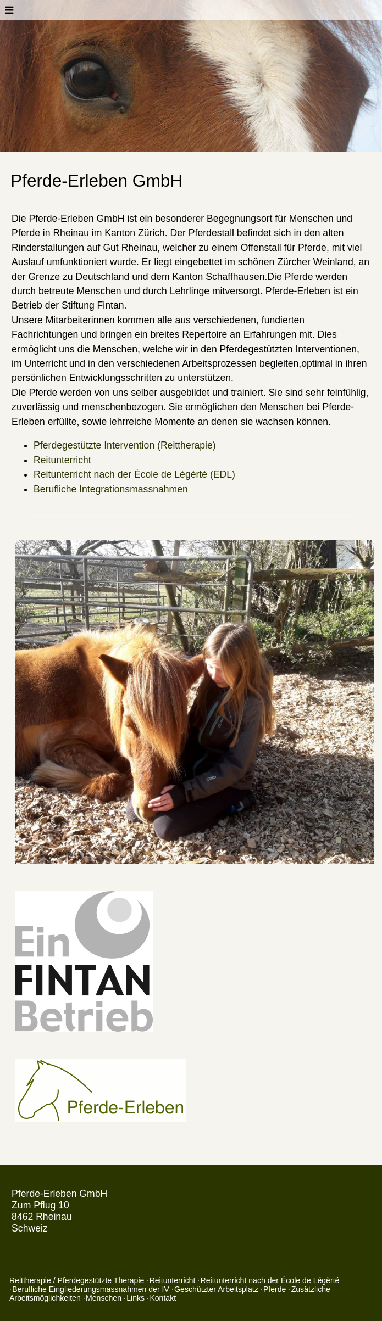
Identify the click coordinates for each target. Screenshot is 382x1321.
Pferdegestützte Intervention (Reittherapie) (125, 445)
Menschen (103, 1298)
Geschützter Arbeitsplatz (216, 1289)
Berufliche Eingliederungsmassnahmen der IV (90, 1289)
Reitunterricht (62, 460)
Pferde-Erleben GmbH (59, 1193)
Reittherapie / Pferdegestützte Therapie (76, 1280)
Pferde (274, 1289)
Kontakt (163, 1298)
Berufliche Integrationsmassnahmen (111, 489)
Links (135, 1298)
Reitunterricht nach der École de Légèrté (270, 1280)
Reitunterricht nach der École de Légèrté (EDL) (134, 474)
